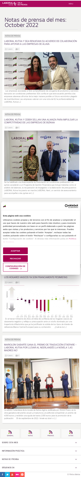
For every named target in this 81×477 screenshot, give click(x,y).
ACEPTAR (15, 251)
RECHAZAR (15, 258)
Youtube (12, 474)
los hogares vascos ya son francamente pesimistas (35, 277)
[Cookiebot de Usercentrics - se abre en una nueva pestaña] (66, 206)
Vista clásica (73, 474)
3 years (10, 49)
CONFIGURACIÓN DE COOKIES (15, 267)
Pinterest (22, 474)
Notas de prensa (12, 36)
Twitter (7, 474)
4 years (10, 282)
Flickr (17, 474)
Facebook (2, 474)
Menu (71, 4)
